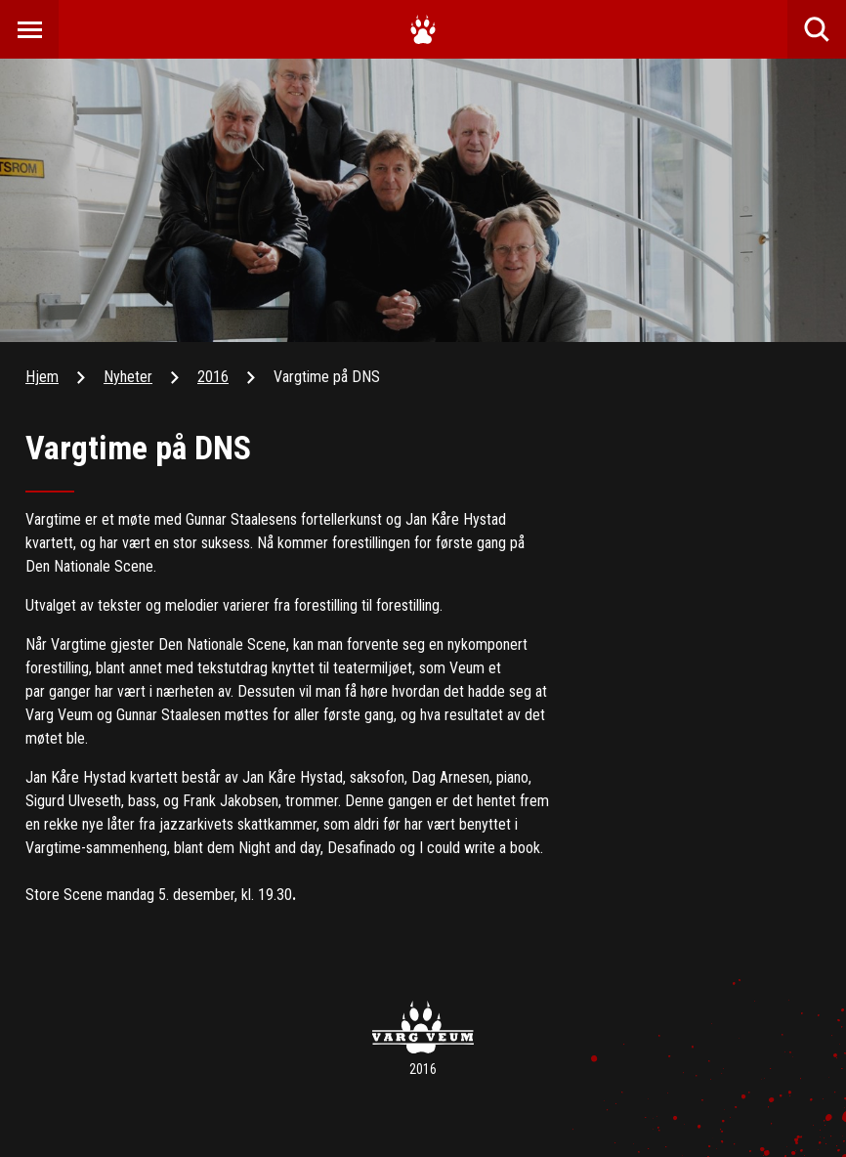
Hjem (42, 376)
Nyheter (128, 376)
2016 (213, 376)
